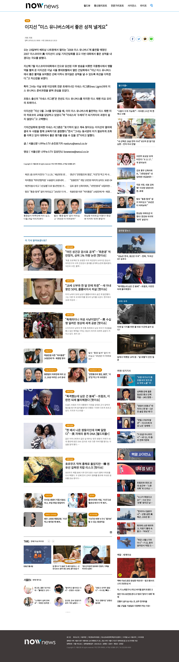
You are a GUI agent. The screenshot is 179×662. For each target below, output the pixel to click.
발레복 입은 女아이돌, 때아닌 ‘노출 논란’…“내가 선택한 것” (36, 567)
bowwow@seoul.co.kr (76, 151)
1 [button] (66, 612)
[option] (36, 558)
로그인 (69, 637)
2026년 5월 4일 (57, 566)
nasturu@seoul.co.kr (75, 143)
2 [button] (67, 612)
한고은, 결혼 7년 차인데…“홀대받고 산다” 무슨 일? (42, 590)
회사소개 (76, 637)
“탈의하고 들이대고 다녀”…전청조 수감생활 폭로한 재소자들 (73, 590)
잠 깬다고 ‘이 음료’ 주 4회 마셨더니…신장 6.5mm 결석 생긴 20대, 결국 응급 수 (95, 567)
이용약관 (83, 637)
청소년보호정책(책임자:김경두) (111, 637)
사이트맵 (141, 637)
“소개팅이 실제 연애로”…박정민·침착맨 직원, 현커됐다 (42, 603)
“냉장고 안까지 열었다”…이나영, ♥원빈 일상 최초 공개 (102, 590)
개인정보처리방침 (93, 637)
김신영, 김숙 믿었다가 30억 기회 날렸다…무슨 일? (73, 603)
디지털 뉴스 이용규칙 (129, 637)
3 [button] (69, 612)
